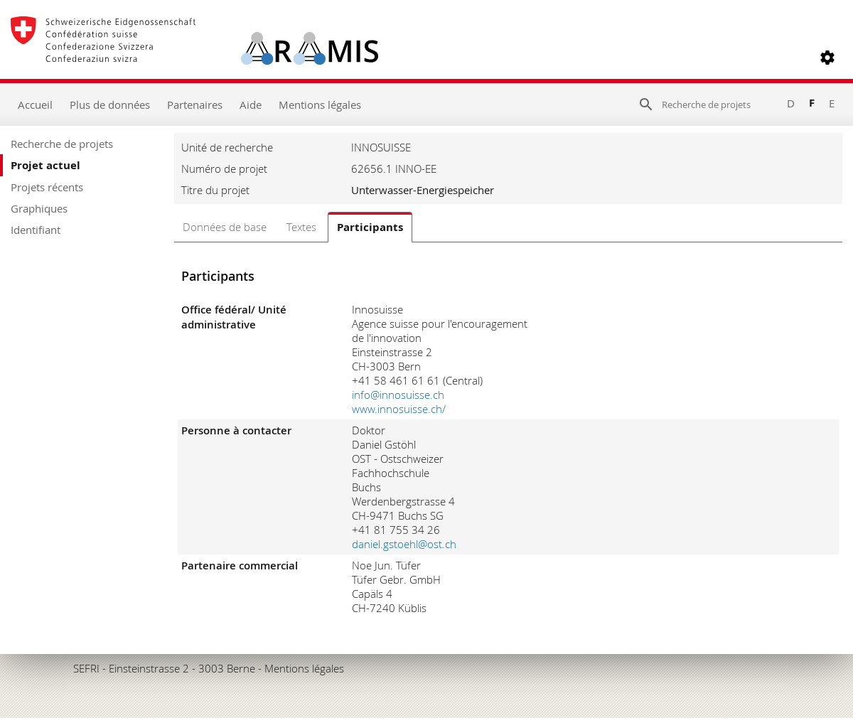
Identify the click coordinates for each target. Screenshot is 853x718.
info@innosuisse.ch (398, 394)
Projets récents (47, 187)
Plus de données (110, 104)
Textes (301, 227)
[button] (827, 58)
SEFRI (86, 668)
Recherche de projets (62, 143)
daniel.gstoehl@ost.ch (404, 544)
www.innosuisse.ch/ (399, 409)
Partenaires (194, 104)
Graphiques (39, 208)
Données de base (225, 227)
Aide (251, 104)
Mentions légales (320, 104)
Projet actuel (45, 165)
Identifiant (35, 230)
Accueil (35, 104)
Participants (370, 227)
